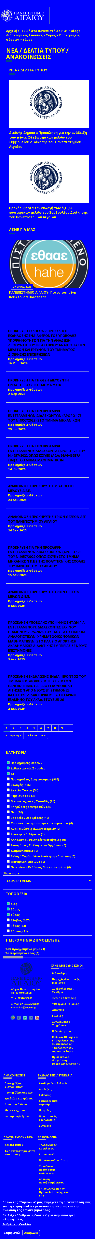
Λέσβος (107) (20, 920)
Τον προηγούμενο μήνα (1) (25, 949)
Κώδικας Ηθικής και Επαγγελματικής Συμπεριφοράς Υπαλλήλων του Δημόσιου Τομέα (65, 1044)
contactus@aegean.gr (25, 1007)
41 (66, 31)
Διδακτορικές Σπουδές (24, 35)
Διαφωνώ (31, 1233)
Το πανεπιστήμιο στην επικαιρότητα (20, 1152)
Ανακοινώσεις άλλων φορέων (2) (35, 829)
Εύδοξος (57, 1016)
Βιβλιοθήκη (59, 973)
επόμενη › (13, 735)
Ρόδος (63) (18, 926)
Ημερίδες (45, 1110)
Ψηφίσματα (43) (23, 796)
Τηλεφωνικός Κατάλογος (48, 1146)
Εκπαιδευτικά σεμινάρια (48, 1102)
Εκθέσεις (45, 1095)
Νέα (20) (17, 812)
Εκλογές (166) (21, 785)
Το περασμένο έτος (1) (22, 953)
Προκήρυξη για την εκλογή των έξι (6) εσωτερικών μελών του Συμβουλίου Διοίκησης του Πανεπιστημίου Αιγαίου (48, 213)
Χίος (74, 31)
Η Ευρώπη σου (61, 1031)
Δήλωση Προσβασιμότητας (51, 1180)
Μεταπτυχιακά (15, 1110)
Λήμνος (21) (19, 931)
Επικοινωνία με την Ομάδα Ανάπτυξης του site (54, 1192)
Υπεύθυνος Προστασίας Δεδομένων (47, 1170)
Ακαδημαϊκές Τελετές (53, 1083)
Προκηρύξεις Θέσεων (18, 1092)
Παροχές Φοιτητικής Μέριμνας (66, 981)
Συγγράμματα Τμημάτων (61, 1023)
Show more (11, 873)
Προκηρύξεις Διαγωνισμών (14, 1085)
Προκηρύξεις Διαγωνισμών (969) (35, 779)
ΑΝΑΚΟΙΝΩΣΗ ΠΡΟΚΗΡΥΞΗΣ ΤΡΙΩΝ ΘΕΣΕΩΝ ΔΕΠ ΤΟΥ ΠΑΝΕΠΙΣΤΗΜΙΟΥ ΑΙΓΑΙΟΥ (47, 519)
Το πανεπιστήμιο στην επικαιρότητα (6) (42, 823)
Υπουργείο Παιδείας (65, 1004)
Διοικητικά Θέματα (17, 1104)
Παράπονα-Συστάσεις (53, 1160)
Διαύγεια (58, 1010)
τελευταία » (35, 735)
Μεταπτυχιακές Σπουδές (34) (33, 801)
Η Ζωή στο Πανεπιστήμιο (40, 31)
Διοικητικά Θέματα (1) (28, 834)
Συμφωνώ (12, 1233)
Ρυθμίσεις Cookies (16, 1224)
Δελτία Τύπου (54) (24, 790)
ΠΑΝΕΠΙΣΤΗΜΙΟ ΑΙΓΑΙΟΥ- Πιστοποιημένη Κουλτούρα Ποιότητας (42, 294)
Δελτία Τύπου (14, 1145)
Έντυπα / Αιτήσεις (64, 998)
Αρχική (11, 31)
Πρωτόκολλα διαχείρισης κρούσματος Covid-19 (66, 1060)
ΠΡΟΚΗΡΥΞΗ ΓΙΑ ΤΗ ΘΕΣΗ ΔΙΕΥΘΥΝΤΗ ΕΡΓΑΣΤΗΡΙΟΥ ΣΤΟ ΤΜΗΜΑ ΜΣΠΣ (38, 382)
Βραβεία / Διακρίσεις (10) (30, 818)
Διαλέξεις (45, 1089)
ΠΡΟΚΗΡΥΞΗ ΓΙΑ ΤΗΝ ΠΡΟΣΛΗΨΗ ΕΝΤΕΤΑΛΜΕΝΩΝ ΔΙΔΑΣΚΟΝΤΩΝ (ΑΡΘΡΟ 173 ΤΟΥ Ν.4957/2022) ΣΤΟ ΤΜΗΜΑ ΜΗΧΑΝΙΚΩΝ (44, 416)
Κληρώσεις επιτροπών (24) (31, 807)
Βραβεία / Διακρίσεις (18, 1098)
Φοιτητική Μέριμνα (17, 1116)
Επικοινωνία (47, 1154)
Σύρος (51, 35)
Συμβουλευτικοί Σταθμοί (62, 990)
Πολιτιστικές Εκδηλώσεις (48, 1118)
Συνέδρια (45, 1126)
